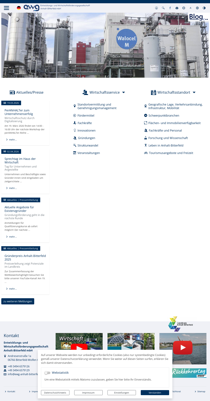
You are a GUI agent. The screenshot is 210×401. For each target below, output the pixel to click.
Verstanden (155, 392)
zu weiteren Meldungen (17, 301)
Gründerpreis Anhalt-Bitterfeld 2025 (25, 257)
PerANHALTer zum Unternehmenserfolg (19, 112)
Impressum (88, 392)
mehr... (11, 139)
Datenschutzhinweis (55, 392)
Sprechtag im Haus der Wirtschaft (20, 160)
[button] (156, 8)
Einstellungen (121, 392)
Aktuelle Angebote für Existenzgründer (19, 209)
